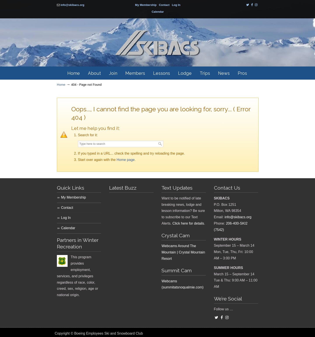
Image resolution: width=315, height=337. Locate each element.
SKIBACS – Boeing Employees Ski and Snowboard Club (157, 43)
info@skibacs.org (72, 5)
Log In (176, 5)
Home (61, 84)
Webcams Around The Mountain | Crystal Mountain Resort (183, 252)
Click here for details (188, 223)
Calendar (158, 11)
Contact (164, 5)
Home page (126, 160)
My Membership (145, 5)
